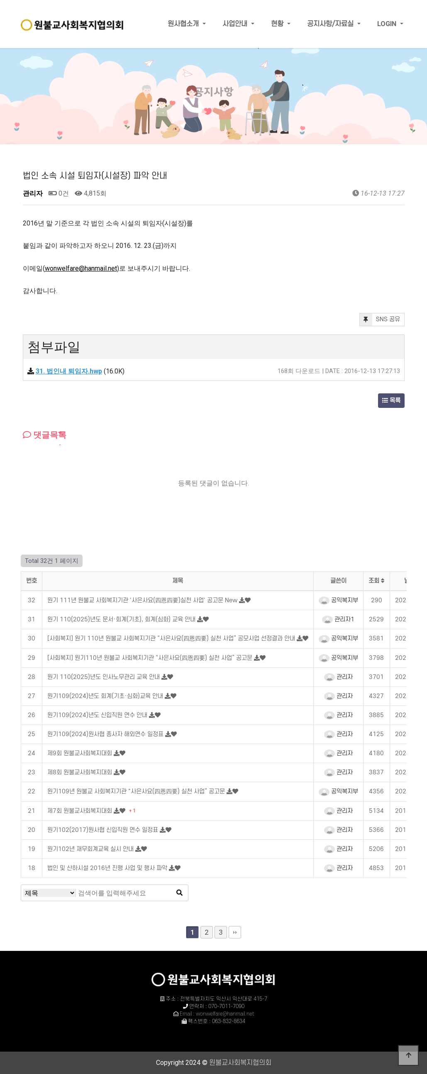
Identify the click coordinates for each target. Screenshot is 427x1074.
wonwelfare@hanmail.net (81, 268)
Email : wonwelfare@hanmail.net (217, 1014)
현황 (278, 24)
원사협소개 (184, 24)
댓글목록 (44, 435)
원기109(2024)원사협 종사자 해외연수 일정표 (106, 734)
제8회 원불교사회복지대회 (80, 772)
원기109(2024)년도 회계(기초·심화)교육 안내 (106, 696)
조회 (376, 580)
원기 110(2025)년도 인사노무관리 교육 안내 (104, 677)
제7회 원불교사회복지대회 (80, 811)
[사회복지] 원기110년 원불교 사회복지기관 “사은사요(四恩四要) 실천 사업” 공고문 (150, 658)
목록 (391, 400)
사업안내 (235, 24)
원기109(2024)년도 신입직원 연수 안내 (98, 715)
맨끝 (235, 932)
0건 (59, 193)
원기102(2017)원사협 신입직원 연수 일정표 (103, 830)
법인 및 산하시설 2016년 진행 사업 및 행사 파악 (108, 868)
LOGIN (387, 24)
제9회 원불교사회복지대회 (80, 753)
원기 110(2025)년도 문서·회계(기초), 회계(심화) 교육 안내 (122, 619)
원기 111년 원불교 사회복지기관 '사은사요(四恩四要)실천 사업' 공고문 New (143, 600)
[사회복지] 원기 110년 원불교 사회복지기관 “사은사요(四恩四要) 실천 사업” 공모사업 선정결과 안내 (172, 638)
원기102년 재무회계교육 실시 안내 (91, 849)
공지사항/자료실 (331, 24)
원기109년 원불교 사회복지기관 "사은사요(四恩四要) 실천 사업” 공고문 (137, 791)
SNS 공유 (380, 319)
